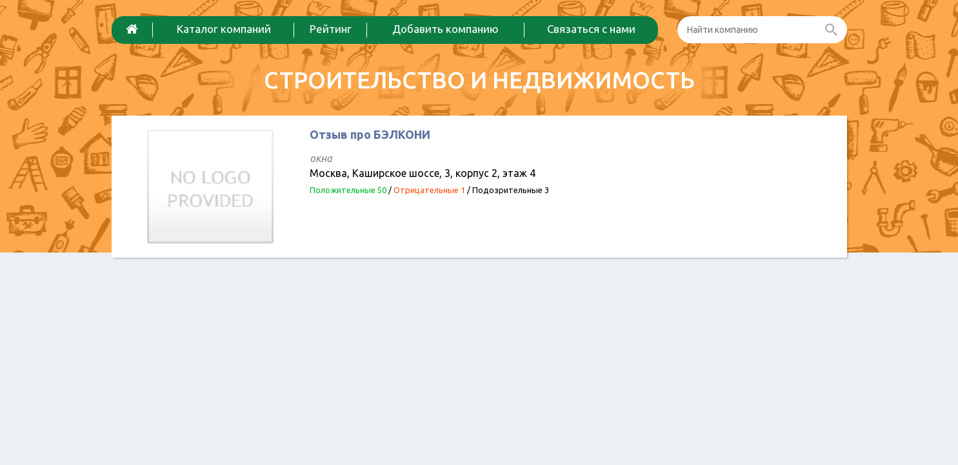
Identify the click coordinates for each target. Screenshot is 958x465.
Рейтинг (331, 29)
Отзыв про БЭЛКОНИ (370, 134)
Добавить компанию (445, 29)
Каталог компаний (224, 29)
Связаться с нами (591, 29)
